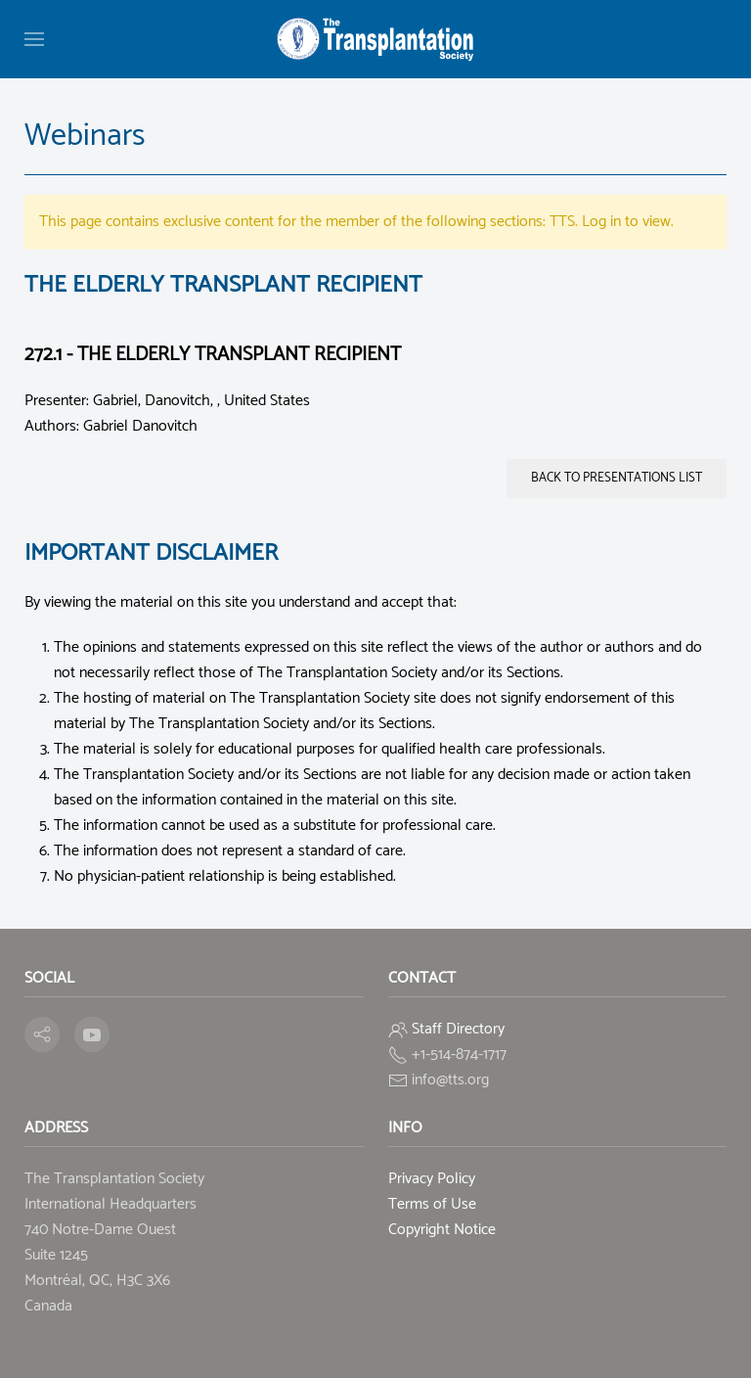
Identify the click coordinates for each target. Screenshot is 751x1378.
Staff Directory (458, 1029)
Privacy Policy (431, 1179)
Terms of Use (432, 1204)
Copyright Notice (442, 1230)
